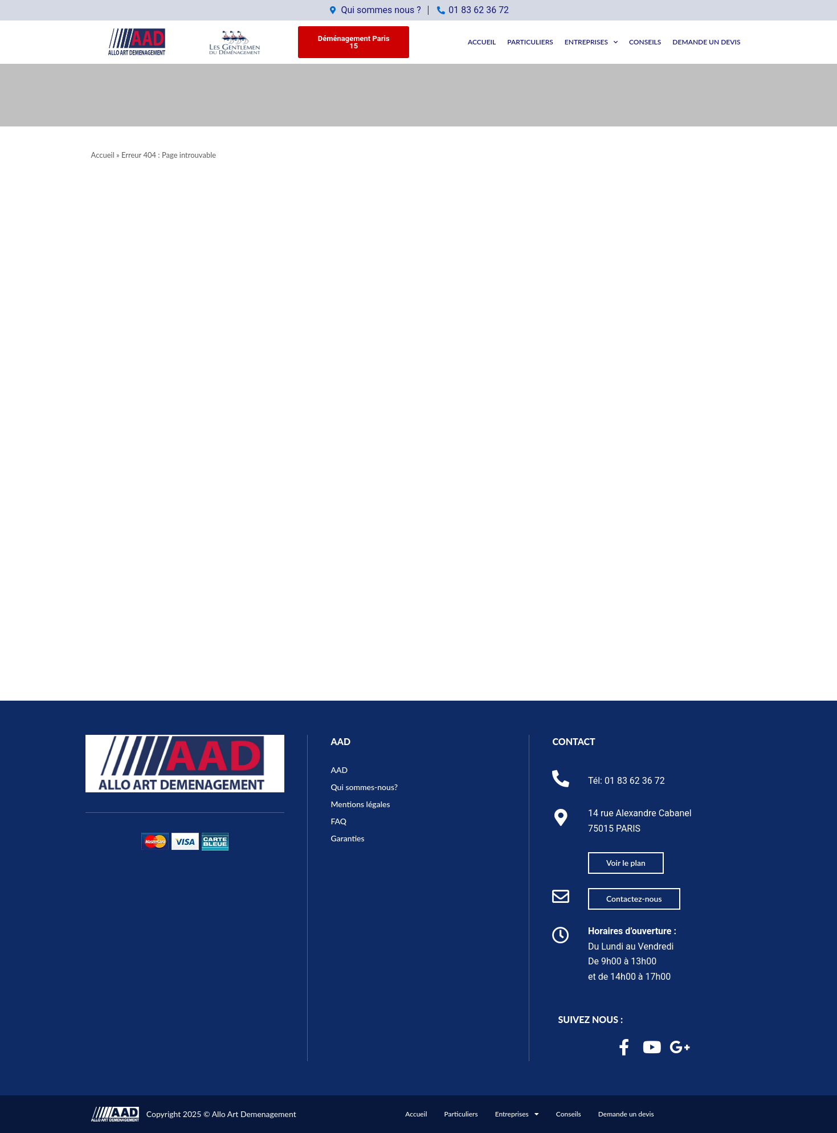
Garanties (347, 838)
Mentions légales (360, 804)
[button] (353, 42)
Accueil (482, 42)
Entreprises (591, 42)
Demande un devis (706, 42)
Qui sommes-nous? (364, 787)
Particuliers (530, 42)
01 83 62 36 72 (635, 780)
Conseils (645, 42)
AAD (340, 741)
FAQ (338, 821)
